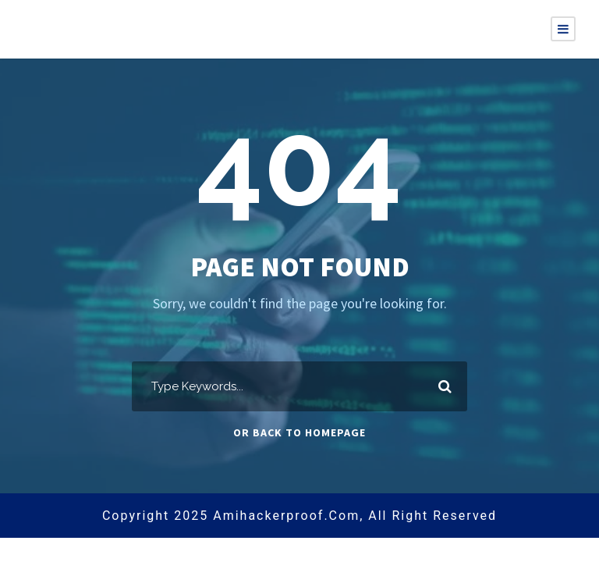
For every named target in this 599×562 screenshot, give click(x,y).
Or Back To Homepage (299, 432)
